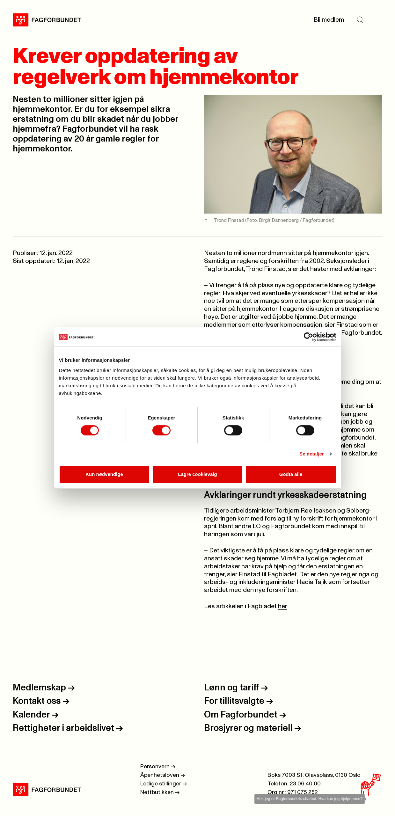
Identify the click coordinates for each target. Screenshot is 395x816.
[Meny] (375, 19)
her (282, 606)
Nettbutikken (159, 792)
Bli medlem (328, 20)
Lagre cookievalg (197, 474)
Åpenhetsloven (162, 775)
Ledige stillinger (163, 784)
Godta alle (291, 474)
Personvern (157, 766)
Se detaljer (311, 453)
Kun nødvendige (104, 474)
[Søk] (360, 19)
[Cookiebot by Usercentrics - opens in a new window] (308, 337)
